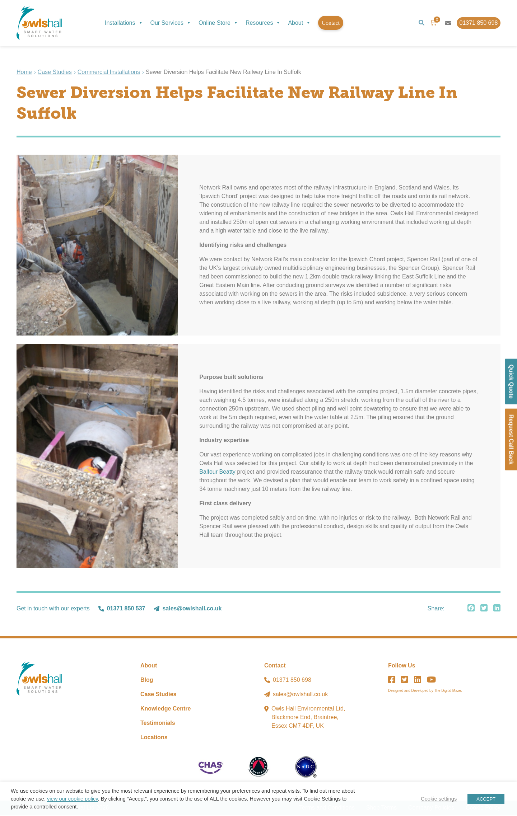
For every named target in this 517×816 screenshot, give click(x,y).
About (299, 23)
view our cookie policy (72, 799)
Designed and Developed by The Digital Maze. (425, 692)
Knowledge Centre (165, 710)
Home (24, 73)
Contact (331, 23)
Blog (146, 681)
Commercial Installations (109, 73)
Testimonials (157, 724)
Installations (124, 23)
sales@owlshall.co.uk (192, 609)
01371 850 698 (292, 681)
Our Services (170, 23)
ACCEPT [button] (485, 799)
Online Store (218, 23)
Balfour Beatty (217, 473)
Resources (263, 23)
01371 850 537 (126, 609)
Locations (154, 738)
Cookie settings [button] (439, 799)
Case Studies (55, 73)
